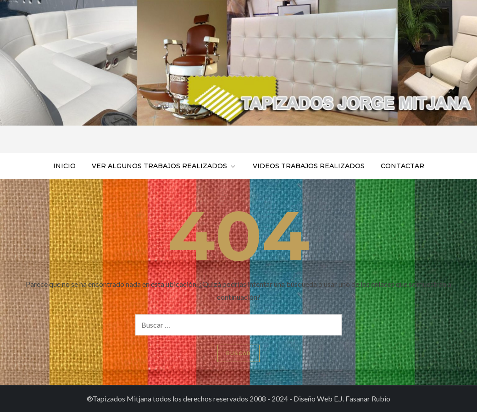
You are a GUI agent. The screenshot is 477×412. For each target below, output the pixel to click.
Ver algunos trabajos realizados (164, 166)
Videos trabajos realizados (309, 166)
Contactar (402, 166)
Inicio (64, 166)
